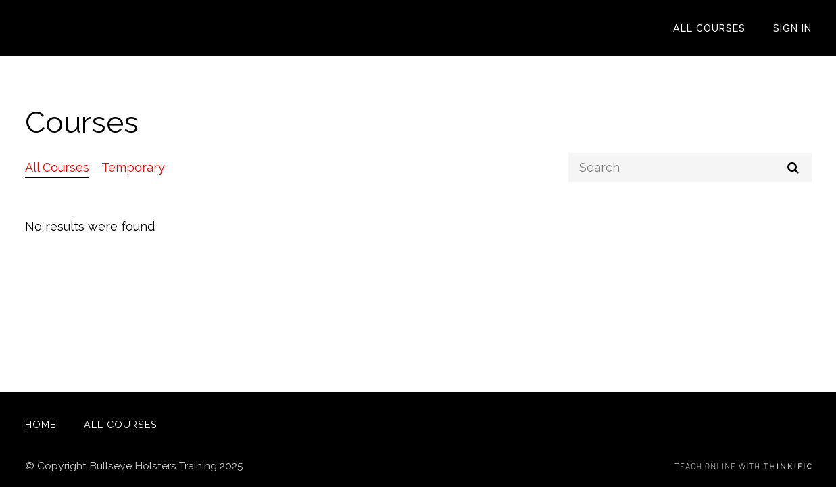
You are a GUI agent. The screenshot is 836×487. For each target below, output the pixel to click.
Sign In (792, 28)
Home (40, 424)
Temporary (133, 167)
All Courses (709, 28)
